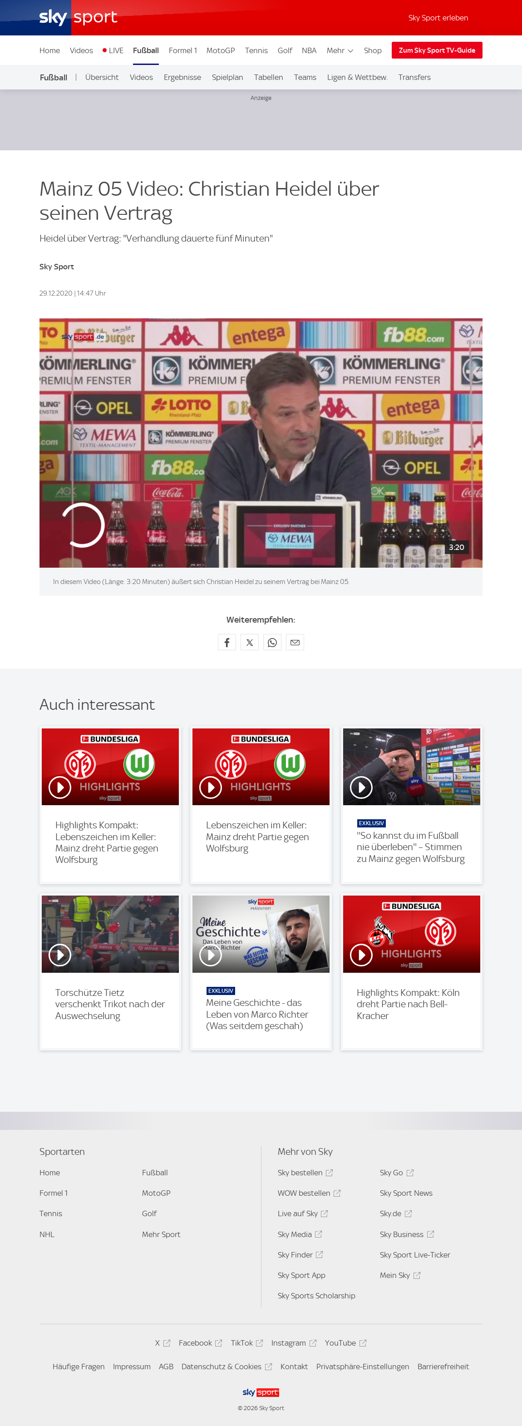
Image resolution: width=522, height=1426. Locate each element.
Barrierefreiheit (443, 1366)
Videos (81, 50)
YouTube (344, 1344)
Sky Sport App (301, 1275)
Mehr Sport (161, 1234)
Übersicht (102, 77)
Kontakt (294, 1366)
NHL (46, 1234)
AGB (166, 1366)
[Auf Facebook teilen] (227, 642)
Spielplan (227, 77)
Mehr (341, 50)
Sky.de (394, 1215)
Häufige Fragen (79, 1366)
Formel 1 (183, 50)
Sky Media (299, 1236)
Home (49, 50)
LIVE (116, 50)
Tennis (256, 50)
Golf (285, 50)
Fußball (146, 50)
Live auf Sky (301, 1215)
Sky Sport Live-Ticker (415, 1254)
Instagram (292, 1344)
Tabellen (268, 77)
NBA (309, 50)
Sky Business (405, 1236)
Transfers (415, 77)
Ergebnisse (182, 77)
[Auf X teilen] (250, 642)
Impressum (132, 1366)
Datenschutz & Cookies (225, 1368)
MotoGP (221, 50)
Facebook (199, 1344)
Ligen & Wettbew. (357, 77)
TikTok (246, 1344)
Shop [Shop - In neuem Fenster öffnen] (373, 50)
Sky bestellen (304, 1174)
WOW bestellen (308, 1194)
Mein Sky (399, 1277)
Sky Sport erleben (438, 17)
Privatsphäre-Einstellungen (362, 1366)
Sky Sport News (406, 1193)
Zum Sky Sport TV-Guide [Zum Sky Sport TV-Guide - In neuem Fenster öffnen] (437, 50)
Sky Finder (299, 1256)
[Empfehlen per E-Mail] (295, 642)
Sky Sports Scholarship (316, 1295)
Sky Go (395, 1174)
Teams (305, 77)
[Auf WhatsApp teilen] (272, 642)
